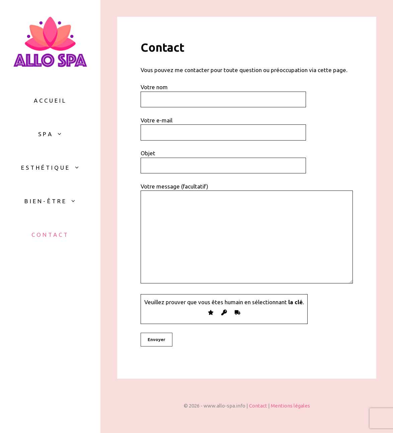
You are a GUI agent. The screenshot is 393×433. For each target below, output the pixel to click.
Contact (50, 234)
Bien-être (53, 201)
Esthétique (53, 167)
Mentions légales (290, 406)
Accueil (50, 100)
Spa (53, 134)
